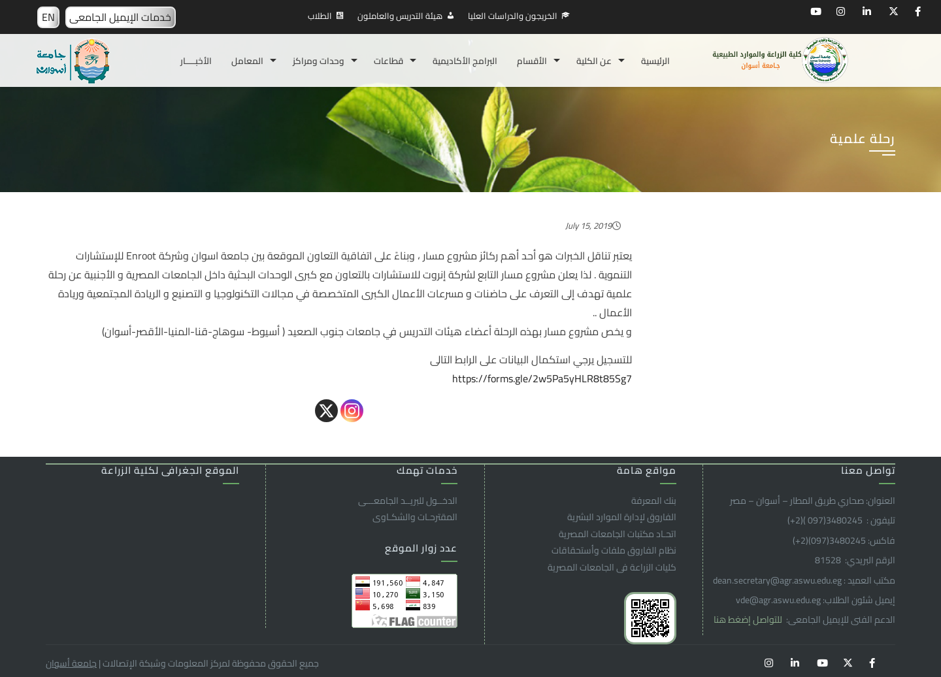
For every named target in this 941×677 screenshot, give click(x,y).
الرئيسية (655, 60)
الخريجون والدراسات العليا (512, 15)
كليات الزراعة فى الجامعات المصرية (612, 567)
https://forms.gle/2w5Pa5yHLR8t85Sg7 (542, 378)
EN (48, 17)
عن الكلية (594, 60)
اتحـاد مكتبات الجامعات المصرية (617, 533)
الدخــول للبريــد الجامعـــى (407, 500)
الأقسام (532, 60)
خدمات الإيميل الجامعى (120, 17)
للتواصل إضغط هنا (749, 619)
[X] (326, 410)
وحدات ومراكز (318, 60)
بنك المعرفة (653, 500)
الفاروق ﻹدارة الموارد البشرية (621, 516)
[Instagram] (351, 410)
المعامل (247, 60)
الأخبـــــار (196, 60)
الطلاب (320, 15)
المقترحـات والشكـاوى (414, 516)
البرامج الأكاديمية (465, 60)
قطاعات (388, 60)
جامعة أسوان (71, 663)
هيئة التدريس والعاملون (399, 15)
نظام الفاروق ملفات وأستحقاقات (614, 550)
